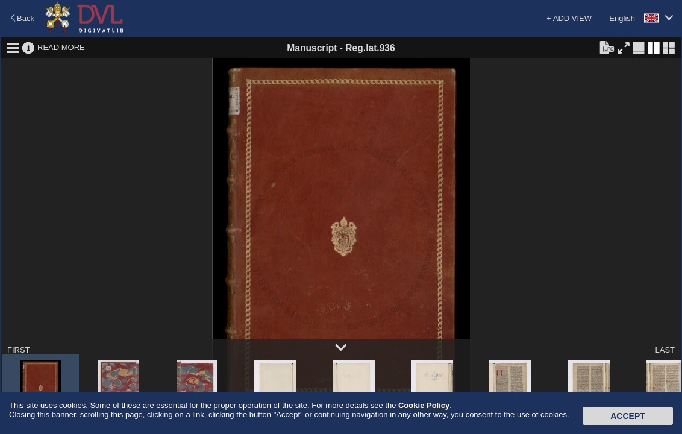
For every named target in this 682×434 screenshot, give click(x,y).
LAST (665, 349)
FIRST (18, 349)
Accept (627, 416)
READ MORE (61, 47)
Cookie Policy (423, 405)
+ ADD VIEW (569, 18)
